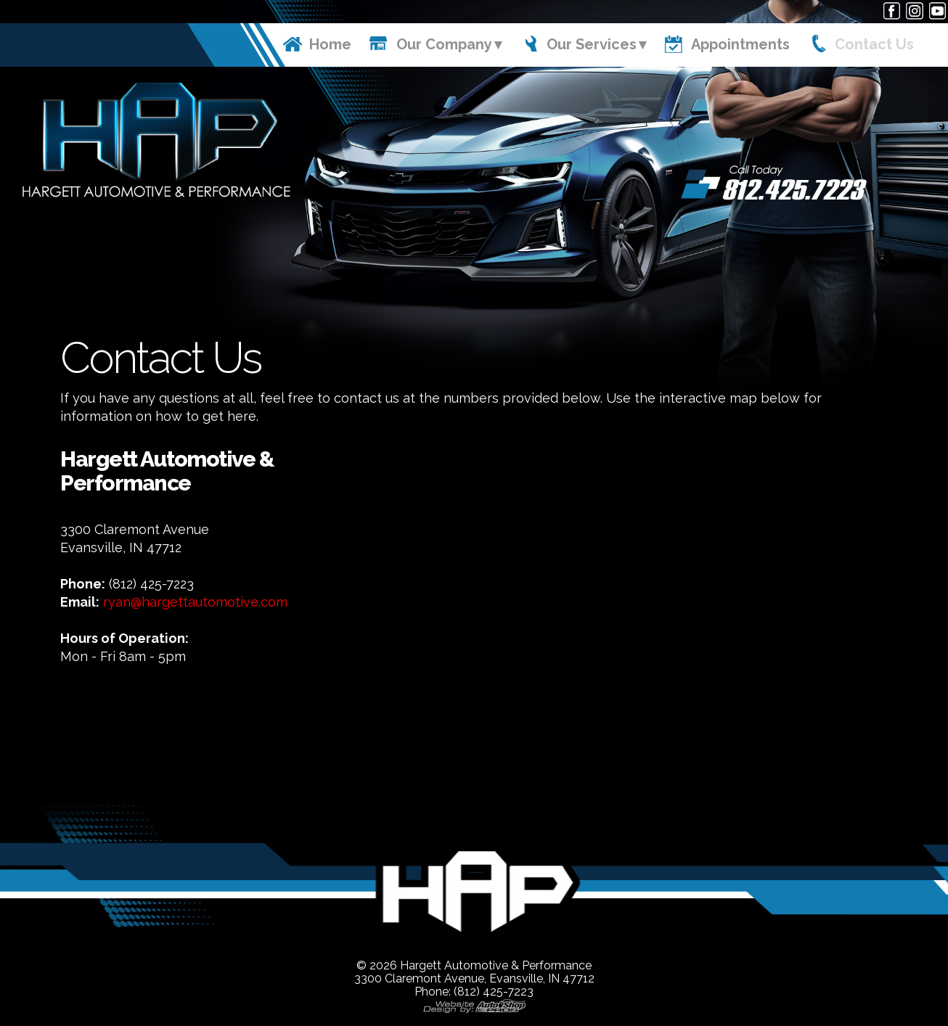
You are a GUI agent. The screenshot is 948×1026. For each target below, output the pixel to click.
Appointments (740, 44)
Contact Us (874, 44)
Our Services (592, 44)
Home (330, 44)
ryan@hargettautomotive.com (195, 602)
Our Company (444, 44)
